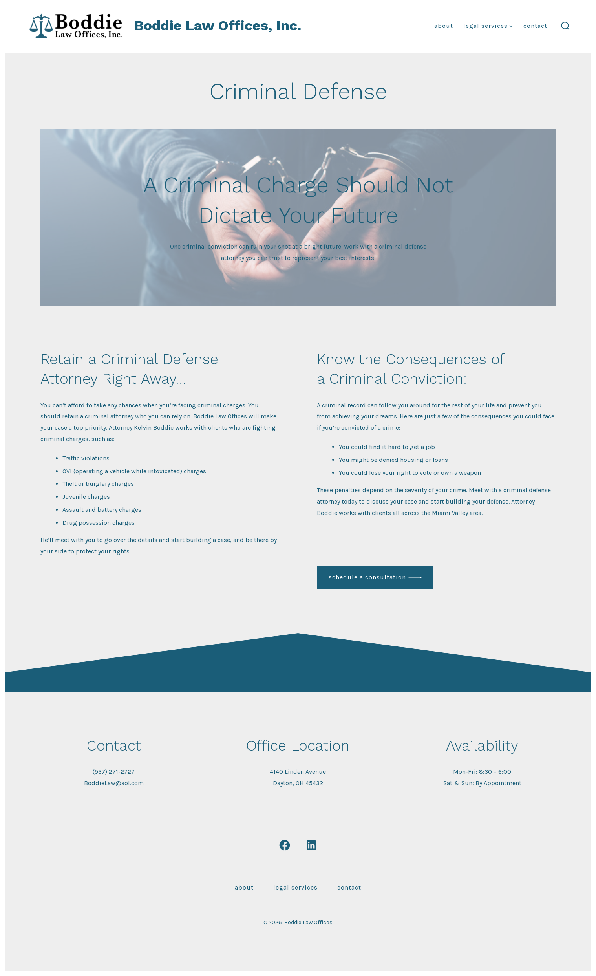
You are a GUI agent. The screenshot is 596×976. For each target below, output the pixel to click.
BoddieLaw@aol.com (114, 783)
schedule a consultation (367, 577)
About (443, 25)
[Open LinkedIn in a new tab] (311, 845)
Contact (535, 25)
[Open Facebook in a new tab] (284, 845)
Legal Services (488, 25)
